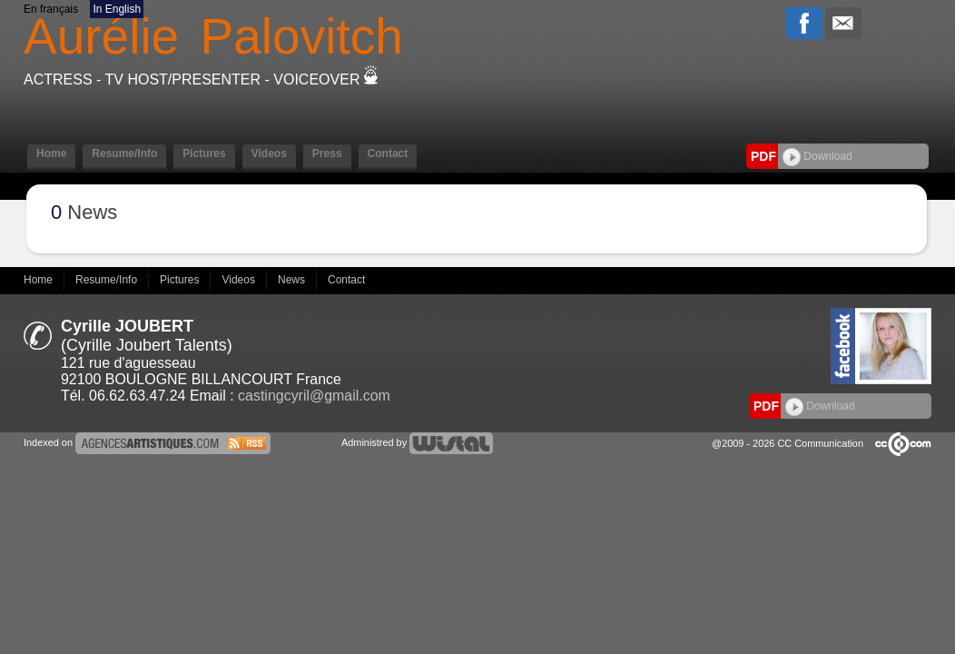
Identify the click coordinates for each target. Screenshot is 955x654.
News (293, 279)
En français (51, 9)
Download (817, 156)
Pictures (203, 153)
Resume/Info (124, 153)
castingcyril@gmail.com (314, 395)
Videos (269, 153)
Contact (388, 153)
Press (327, 153)
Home (51, 153)
